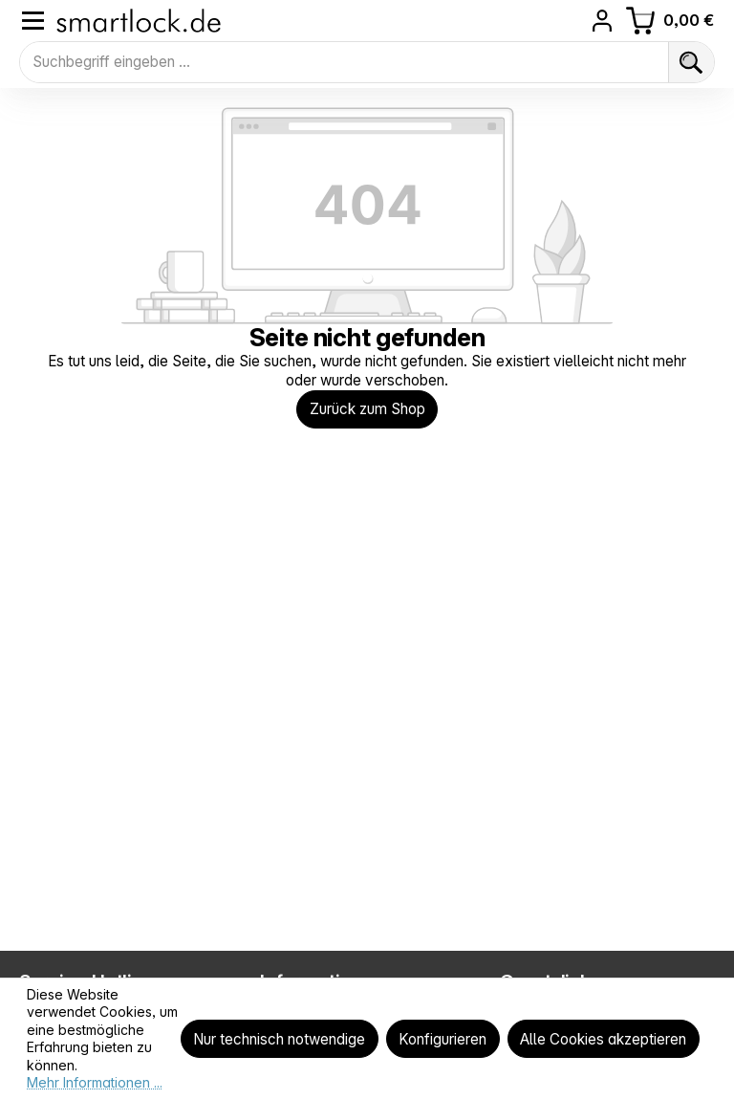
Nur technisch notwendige (279, 1039)
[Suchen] (691, 62)
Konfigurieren (442, 1039)
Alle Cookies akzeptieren (603, 1039)
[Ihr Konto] (602, 20)
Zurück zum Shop (367, 410)
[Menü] (33, 20)
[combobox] (344, 62)
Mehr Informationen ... (94, 1082)
